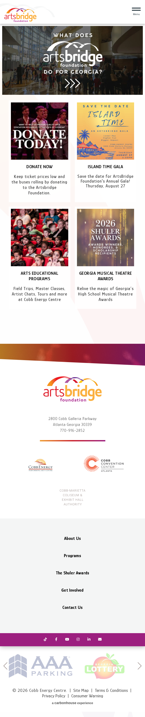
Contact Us (72, 607)
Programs (72, 555)
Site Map (81, 690)
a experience (72, 703)
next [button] (140, 666)
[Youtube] (67, 639)
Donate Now (39, 166)
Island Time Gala (105, 166)
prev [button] (5, 666)
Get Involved (72, 590)
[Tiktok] (45, 639)
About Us (72, 538)
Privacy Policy (53, 695)
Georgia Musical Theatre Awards (105, 276)
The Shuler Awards (72, 572)
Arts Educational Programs (39, 276)
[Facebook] (56, 639)
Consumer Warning (87, 695)
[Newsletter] (100, 639)
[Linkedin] (89, 639)
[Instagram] (78, 639)
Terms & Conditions (111, 690)
